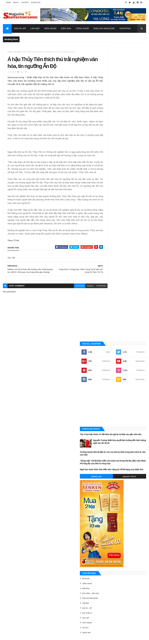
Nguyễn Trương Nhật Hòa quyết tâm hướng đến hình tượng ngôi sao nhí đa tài (129, 203)
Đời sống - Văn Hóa (112, 359)
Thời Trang (109, 388)
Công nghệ (109, 349)
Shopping (125, 28)
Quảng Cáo (113, 242)
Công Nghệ (82, 28)
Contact (25, 2)
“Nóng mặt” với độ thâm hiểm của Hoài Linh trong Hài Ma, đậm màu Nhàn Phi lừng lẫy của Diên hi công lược (122, 223)
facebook (90, 315)
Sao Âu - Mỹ (109, 373)
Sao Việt (17, 52)
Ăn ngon (107, 344)
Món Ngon (50, 28)
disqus (79, 315)
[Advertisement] (124, 162)
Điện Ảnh (66, 28)
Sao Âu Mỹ (20, 28)
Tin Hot (107, 393)
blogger (69, 315)
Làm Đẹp (35, 28)
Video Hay (108, 398)
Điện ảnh (107, 354)
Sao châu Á (109, 378)
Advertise (36, 2)
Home (8, 2)
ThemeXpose (17, 636)
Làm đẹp (107, 368)
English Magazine (104, 28)
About (16, 2)
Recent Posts (135, 242)
